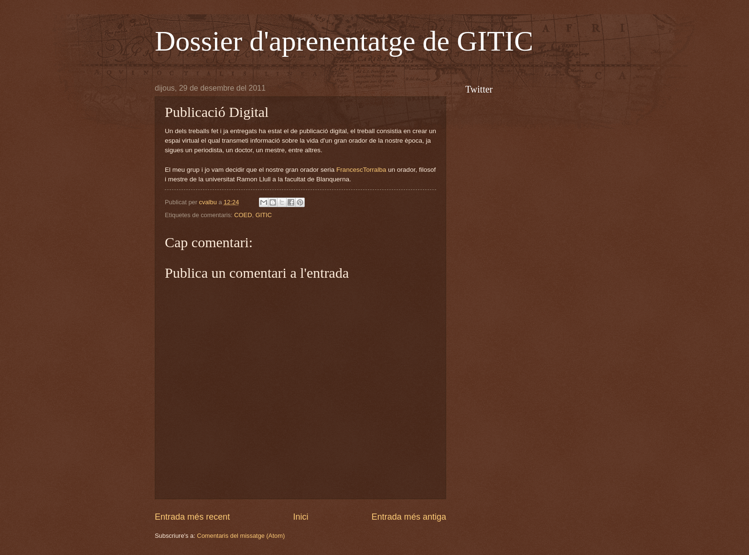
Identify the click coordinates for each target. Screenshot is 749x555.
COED (243, 215)
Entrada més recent (192, 517)
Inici (300, 517)
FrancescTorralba (361, 169)
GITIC (264, 215)
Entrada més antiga (409, 517)
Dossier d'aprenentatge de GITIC (344, 41)
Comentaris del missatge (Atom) (241, 535)
